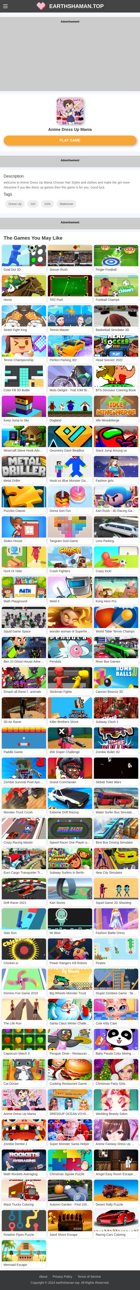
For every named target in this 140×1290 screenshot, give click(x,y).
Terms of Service (89, 1276)
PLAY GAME (69, 140)
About (43, 1276)
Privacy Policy (62, 1276)
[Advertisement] (70, 57)
